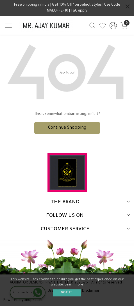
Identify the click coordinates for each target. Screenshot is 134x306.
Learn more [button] (74, 285)
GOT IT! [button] (67, 293)
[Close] (127, 6)
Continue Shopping (67, 128)
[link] (92, 25)
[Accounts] (113, 25)
